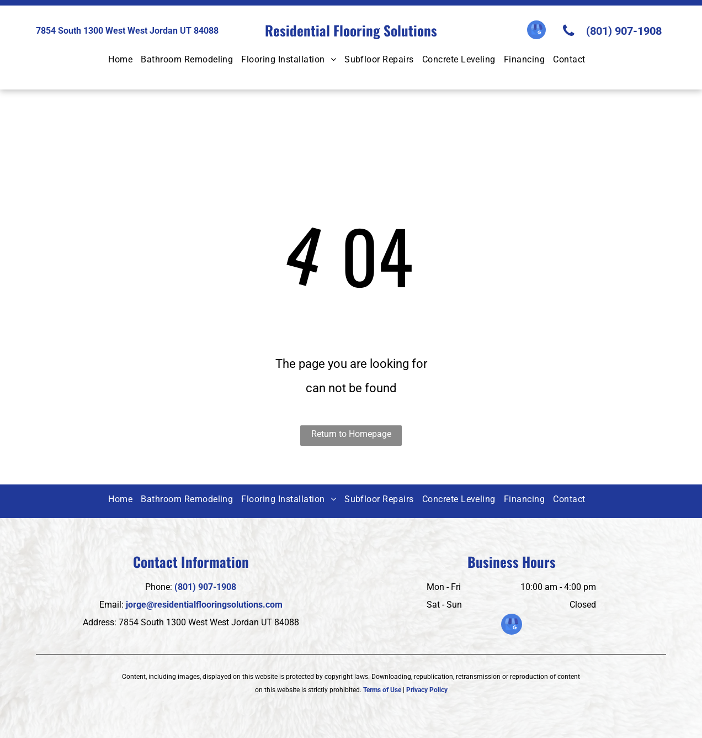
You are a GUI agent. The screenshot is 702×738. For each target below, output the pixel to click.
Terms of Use (382, 690)
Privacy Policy (427, 690)
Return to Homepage (351, 434)
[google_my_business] (536, 31)
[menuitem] (124, 60)
